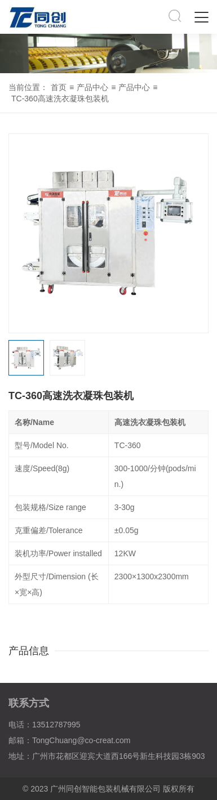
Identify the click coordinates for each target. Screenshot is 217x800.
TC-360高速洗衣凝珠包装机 (60, 98)
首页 (59, 87)
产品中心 (92, 87)
